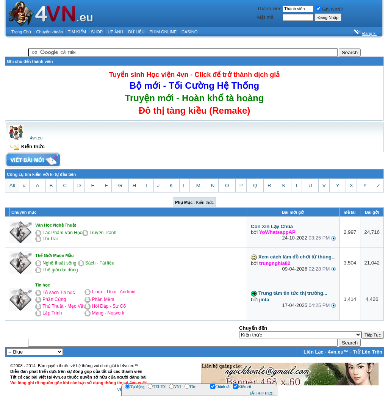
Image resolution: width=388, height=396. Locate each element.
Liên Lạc (314, 352)
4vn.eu (36, 138)
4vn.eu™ (338, 352)
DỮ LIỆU (136, 32)
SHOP (97, 32)
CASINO (189, 32)
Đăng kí (369, 33)
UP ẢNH (115, 32)
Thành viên (269, 8)
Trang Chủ (21, 32)
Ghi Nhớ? (329, 9)
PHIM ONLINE (163, 32)
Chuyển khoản (49, 32)
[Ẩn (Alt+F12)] (262, 393)
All (12, 185)
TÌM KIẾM (77, 32)
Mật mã (265, 17)
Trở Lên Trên (367, 352)
